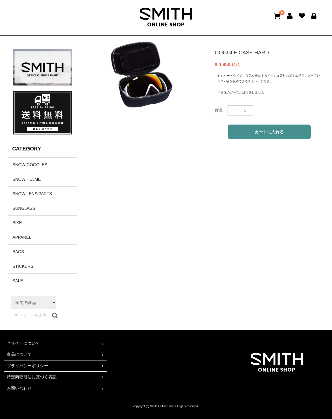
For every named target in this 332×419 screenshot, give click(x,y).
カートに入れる (269, 132)
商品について (56, 354)
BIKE (17, 223)
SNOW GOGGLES (29, 165)
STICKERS (22, 266)
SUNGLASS (23, 208)
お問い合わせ (56, 388)
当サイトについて (56, 343)
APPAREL (21, 237)
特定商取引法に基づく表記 (56, 377)
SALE (17, 281)
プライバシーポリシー (56, 366)
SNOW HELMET (27, 179)
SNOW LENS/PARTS (32, 194)
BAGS (18, 252)
